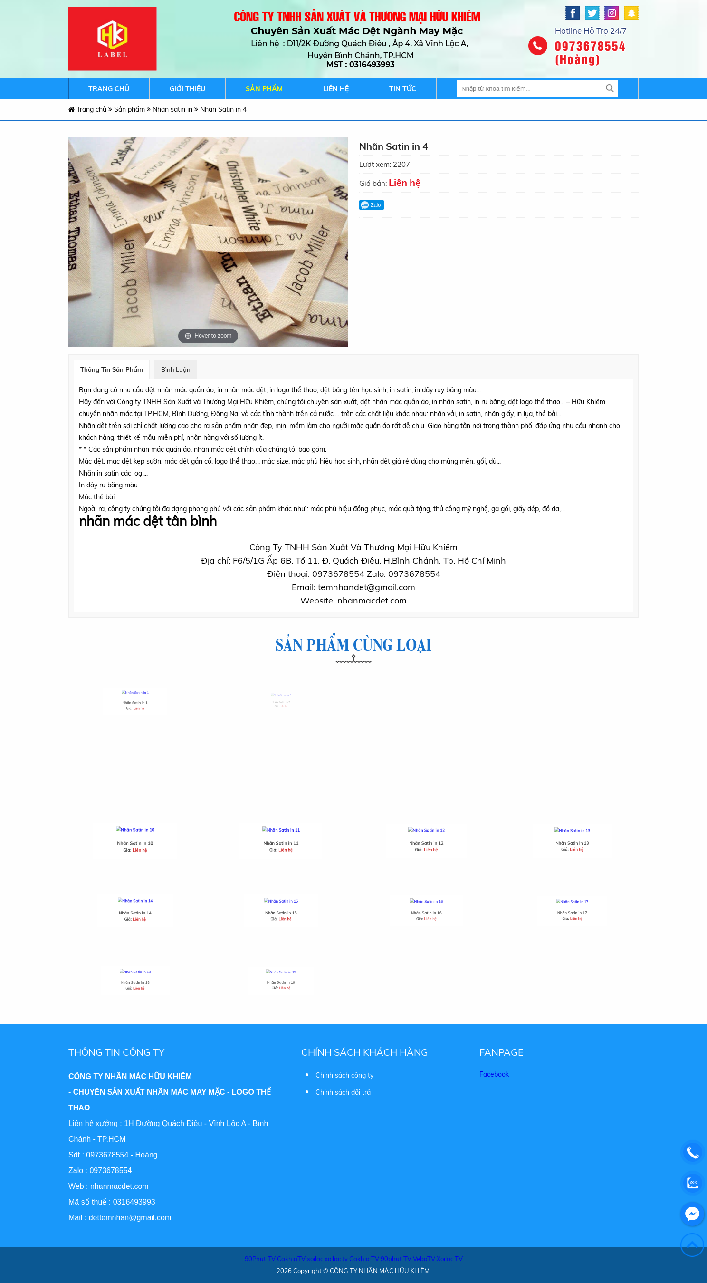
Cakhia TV (364, 1256)
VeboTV (424, 1256)
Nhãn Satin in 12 (426, 840)
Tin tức (402, 89)
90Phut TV (260, 1256)
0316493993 (134, 1200)
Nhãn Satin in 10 (135, 841)
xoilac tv (336, 1256)
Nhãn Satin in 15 (280, 910)
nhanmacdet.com (119, 1184)
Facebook (494, 1072)
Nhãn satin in (173, 109)
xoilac (315, 1256)
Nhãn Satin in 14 (135, 910)
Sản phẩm (264, 89)
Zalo (370, 205)
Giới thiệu (187, 89)
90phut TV (396, 1256)
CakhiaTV (291, 1256)
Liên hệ (336, 89)
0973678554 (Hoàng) (590, 52)
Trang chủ (108, 89)
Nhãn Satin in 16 (426, 910)
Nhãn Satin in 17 (572, 910)
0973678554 (107, 1152)
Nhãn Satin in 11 (280, 840)
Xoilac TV (450, 1256)
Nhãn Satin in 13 (572, 840)
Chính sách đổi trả (343, 1090)
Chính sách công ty (344, 1073)
